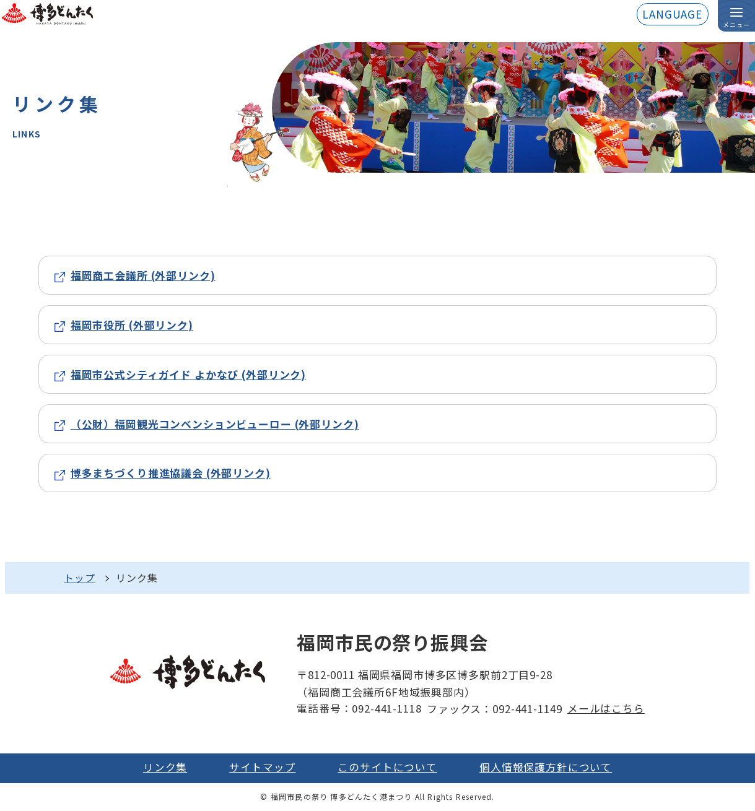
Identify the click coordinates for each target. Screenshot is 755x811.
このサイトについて (387, 768)
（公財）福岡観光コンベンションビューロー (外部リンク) (215, 424)
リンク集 (166, 768)
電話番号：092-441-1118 (359, 709)
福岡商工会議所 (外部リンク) (143, 275)
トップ (79, 578)
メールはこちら (606, 709)
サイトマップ (263, 768)
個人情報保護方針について (545, 768)
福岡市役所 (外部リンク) (132, 324)
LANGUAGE (672, 14)
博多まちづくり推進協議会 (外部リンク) (171, 474)
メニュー (736, 25)
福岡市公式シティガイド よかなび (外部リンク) (189, 374)
